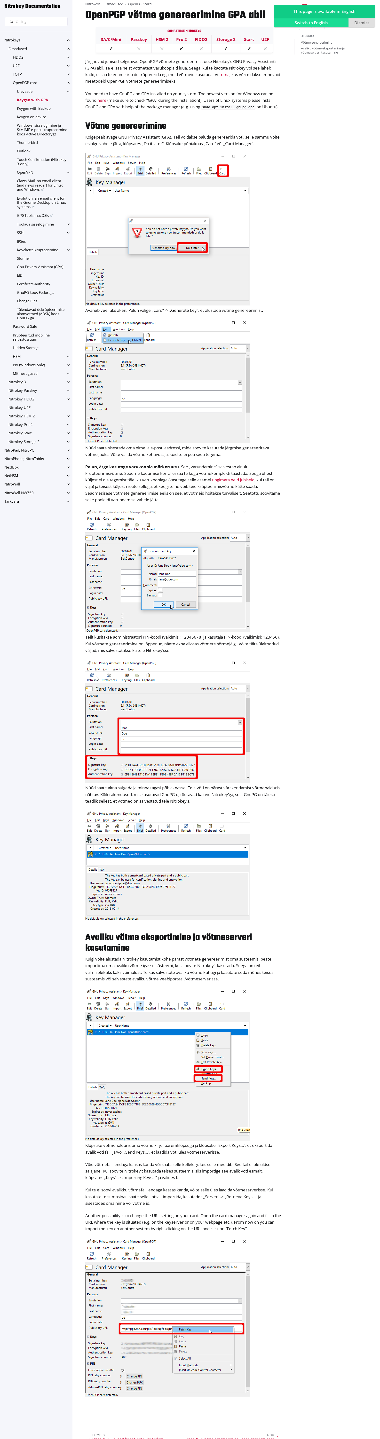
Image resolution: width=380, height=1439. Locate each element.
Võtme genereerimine (316, 42)
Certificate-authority (33, 284)
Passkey (139, 39)
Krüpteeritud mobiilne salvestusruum (31, 337)
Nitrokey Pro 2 (20, 424)
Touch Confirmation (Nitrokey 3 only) (41, 161)
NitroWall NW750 (19, 492)
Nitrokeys (12, 40)
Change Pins (27, 301)
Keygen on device (31, 116)
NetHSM (11, 475)
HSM (17, 356)
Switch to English (310, 23)
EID (20, 275)
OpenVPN (25, 172)
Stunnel (23, 258)
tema (225, 74)
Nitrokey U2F (19, 407)
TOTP (17, 74)
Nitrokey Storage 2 (24, 441)
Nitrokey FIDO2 (21, 399)
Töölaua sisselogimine (35, 224)
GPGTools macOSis (33, 215)
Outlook (24, 151)
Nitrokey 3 (17, 381)
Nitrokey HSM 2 (21, 416)
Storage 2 (226, 39)
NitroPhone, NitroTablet (24, 458)
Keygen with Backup (34, 108)
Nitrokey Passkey (22, 390)
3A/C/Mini (111, 39)
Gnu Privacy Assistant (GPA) (40, 266)
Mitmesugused (25, 373)
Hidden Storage (26, 347)
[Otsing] (36, 21)
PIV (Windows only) (29, 365)
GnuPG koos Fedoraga (35, 292)
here (101, 100)
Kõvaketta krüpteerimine (37, 249)
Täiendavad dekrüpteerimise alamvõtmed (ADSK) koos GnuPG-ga (40, 314)
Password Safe (25, 326)
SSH (20, 232)
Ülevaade (24, 91)
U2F (16, 65)
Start (249, 39)
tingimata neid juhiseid (233, 480)
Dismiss (361, 23)
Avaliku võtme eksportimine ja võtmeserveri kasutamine (323, 50)
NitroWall (12, 484)
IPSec (21, 241)
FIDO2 (18, 57)
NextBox (11, 467)
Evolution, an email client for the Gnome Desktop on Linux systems (41, 202)
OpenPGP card (25, 82)
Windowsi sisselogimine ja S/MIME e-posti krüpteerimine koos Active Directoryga (42, 129)
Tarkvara (11, 501)
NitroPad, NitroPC (19, 450)
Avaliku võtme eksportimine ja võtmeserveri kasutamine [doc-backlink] (168, 943)
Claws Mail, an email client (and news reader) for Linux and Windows (40, 185)
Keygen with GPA (32, 99)
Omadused (17, 48)
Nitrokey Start (20, 433)
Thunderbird (27, 142)
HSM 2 (162, 39)
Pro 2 (181, 39)
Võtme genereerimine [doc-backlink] (125, 126)
